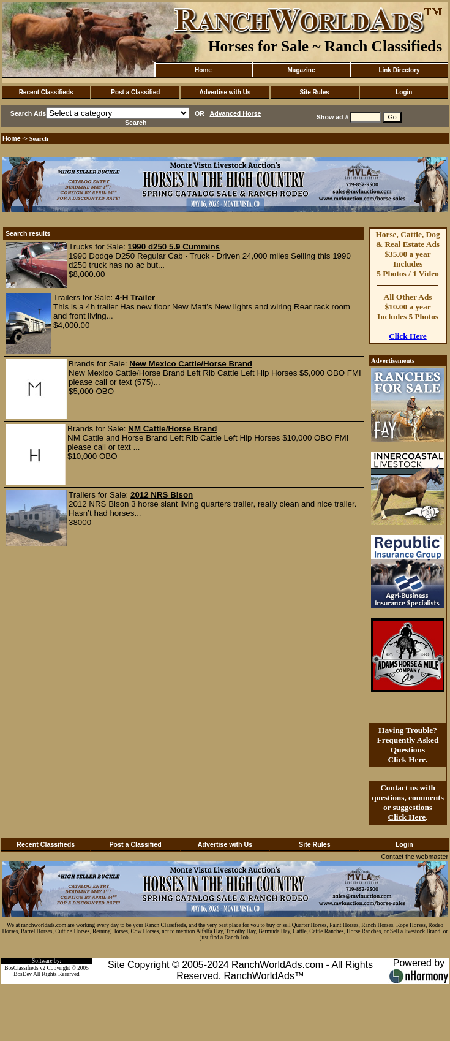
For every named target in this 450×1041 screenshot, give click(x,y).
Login (404, 92)
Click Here (408, 336)
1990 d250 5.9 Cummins (174, 246)
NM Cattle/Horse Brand (172, 428)
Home (203, 70)
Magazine (301, 70)
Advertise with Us (225, 92)
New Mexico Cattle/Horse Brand (190, 363)
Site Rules (314, 92)
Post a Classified (135, 92)
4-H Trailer (135, 297)
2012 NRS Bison (161, 494)
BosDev (22, 974)
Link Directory (398, 70)
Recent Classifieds (46, 92)
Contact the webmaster (414, 856)
